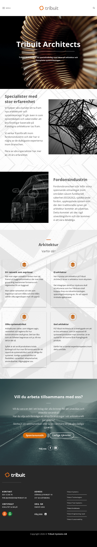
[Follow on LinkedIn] (55, 448)
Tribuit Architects (75, 510)
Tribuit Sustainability (73, 527)
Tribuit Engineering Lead (76, 517)
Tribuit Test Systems (76, 504)
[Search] (94, 8)
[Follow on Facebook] (50, 448)
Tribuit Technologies (76, 498)
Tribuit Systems (74, 492)
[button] (7, 8)
